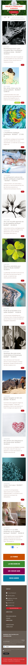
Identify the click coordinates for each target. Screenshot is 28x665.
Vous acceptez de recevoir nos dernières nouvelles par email (14, 650)
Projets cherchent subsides (17, 17)
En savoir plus (14, 12)
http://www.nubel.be (11, 616)
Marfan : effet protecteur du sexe (13, 544)
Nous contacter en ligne (14, 608)
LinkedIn (8, 618)
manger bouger (10, 624)
